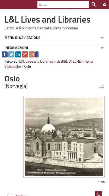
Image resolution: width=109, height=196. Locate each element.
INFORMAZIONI (14, 47)
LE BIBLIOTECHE (67, 61)
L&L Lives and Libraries (34, 61)
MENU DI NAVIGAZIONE (21, 37)
